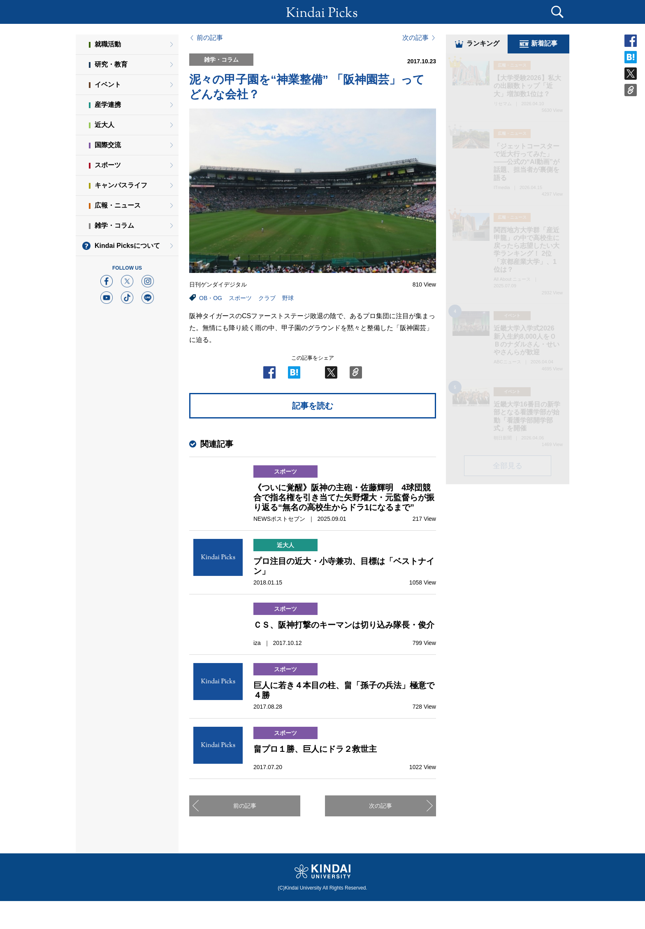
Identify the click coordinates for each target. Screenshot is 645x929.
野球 (288, 298)
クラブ (267, 298)
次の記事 (415, 38)
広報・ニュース (118, 205)
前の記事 (210, 38)
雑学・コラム (114, 225)
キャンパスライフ (121, 185)
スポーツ (240, 298)
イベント (108, 84)
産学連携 (108, 104)
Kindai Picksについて (127, 245)
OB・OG (210, 298)
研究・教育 (111, 64)
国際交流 (108, 144)
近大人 (104, 124)
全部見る (507, 466)
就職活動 (108, 44)
